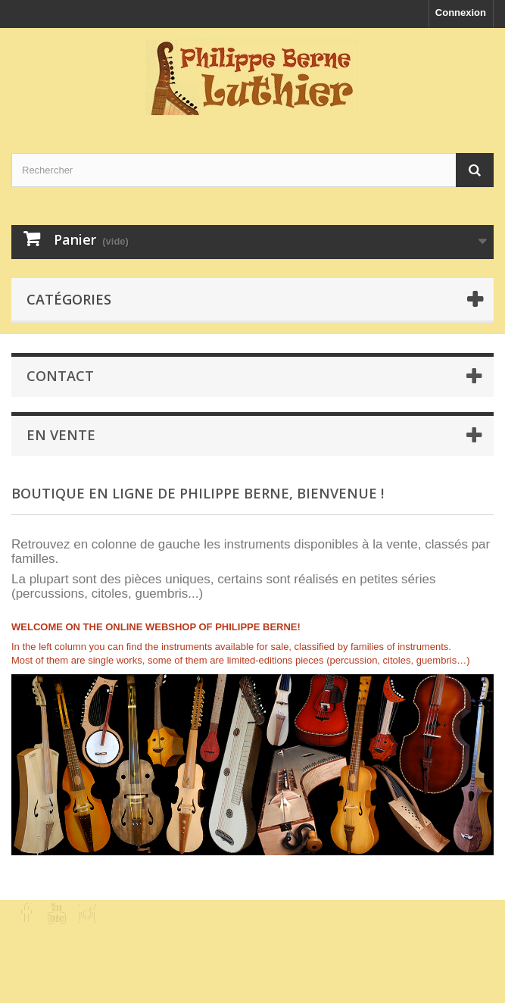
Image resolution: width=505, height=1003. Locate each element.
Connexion (460, 12)
